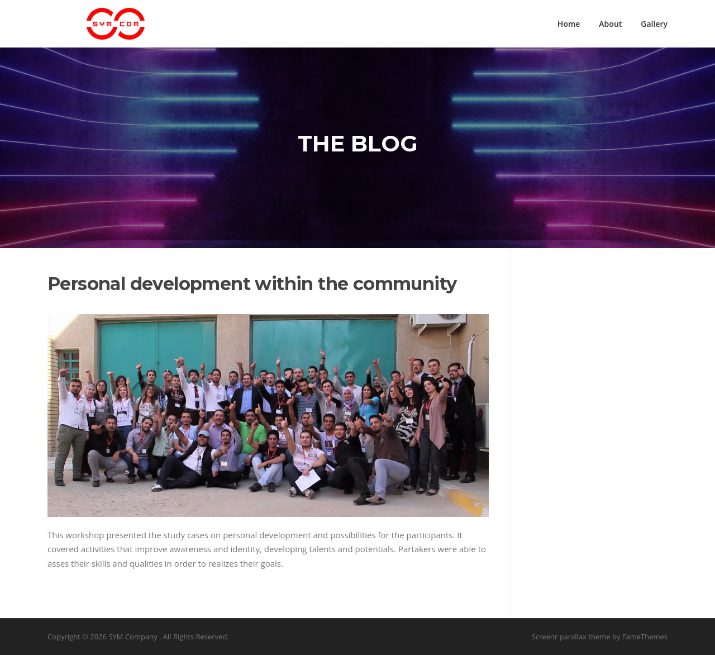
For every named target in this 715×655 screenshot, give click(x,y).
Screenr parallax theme (571, 637)
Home (568, 23)
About (610, 23)
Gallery (654, 23)
